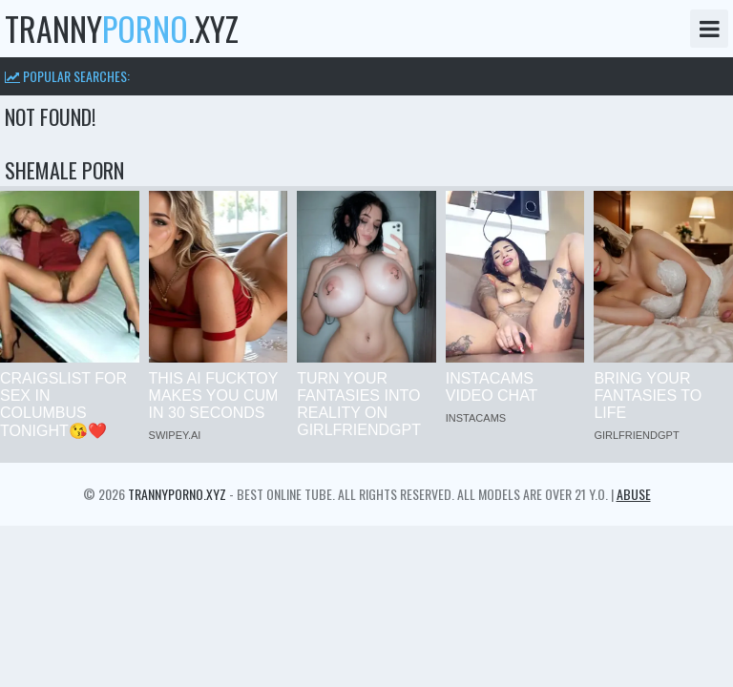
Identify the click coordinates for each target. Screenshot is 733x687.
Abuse (634, 494)
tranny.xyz (122, 29)
